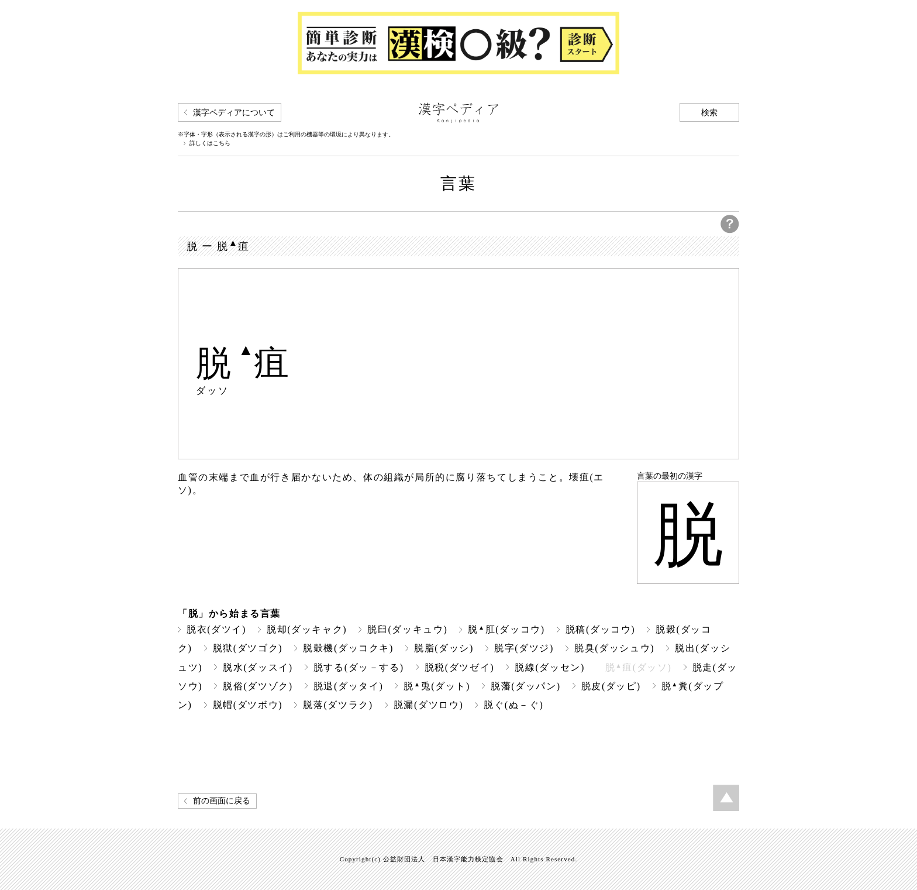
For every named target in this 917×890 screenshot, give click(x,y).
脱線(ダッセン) (550, 667)
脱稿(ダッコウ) (601, 629)
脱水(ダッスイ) (258, 667)
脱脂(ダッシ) (444, 648)
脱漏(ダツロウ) (429, 705)
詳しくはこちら (209, 143)
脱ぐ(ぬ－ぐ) (513, 705)
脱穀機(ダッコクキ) (348, 648)
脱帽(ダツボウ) (248, 705)
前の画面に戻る (221, 800)
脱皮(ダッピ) (611, 686)
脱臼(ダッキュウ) (407, 629)
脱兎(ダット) (437, 686)
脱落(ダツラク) (338, 705)
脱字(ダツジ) (524, 648)
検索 (709, 112)
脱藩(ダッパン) (526, 686)
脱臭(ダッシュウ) (614, 648)
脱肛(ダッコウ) (506, 629)
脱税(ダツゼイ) (460, 667)
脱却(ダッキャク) (307, 629)
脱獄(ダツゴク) (248, 648)
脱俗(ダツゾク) (258, 686)
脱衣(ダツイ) (216, 629)
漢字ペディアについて (234, 112)
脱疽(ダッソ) (638, 667)
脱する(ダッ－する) (358, 667)
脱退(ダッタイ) (348, 686)
